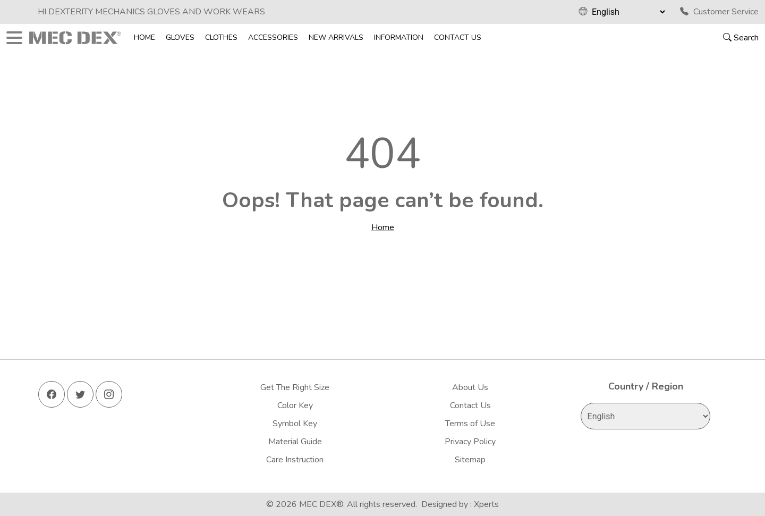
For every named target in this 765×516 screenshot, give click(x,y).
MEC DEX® (321, 504)
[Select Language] (628, 11)
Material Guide (295, 441)
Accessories (273, 37)
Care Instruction (295, 460)
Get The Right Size (294, 387)
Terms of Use (470, 423)
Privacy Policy (470, 441)
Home (144, 37)
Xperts (486, 504)
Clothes (221, 37)
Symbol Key (295, 423)
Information (398, 37)
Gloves (180, 37)
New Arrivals (336, 37)
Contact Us (457, 37)
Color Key (295, 405)
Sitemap (470, 460)
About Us (470, 387)
